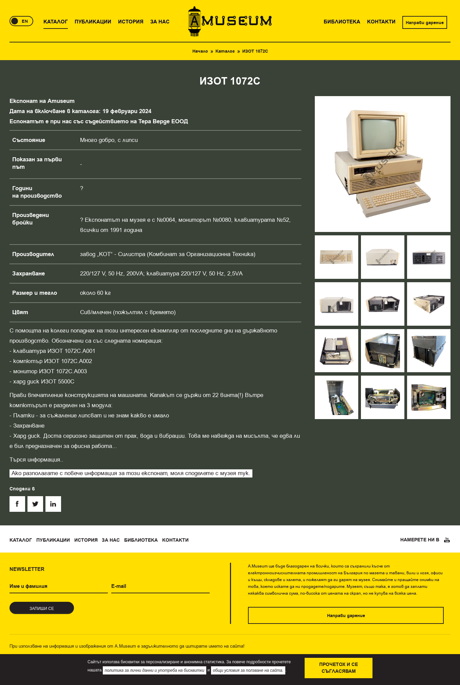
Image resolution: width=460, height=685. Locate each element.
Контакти (175, 540)
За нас (111, 540)
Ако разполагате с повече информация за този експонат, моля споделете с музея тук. (131, 473)
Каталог (225, 51)
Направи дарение (425, 23)
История (86, 540)
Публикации (53, 540)
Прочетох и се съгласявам (338, 668)
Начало (200, 51)
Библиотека (141, 540)
